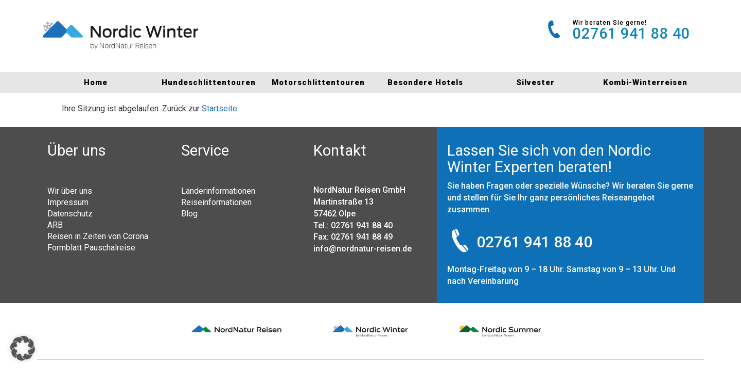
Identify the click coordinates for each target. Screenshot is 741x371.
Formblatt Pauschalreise (91, 247)
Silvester (535, 82)
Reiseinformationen (216, 202)
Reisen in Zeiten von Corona (97, 236)
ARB (55, 224)
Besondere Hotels (425, 82)
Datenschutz (70, 213)
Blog (189, 213)
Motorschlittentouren (316, 82)
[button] (22, 348)
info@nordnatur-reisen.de (362, 249)
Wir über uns (69, 190)
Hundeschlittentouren (206, 82)
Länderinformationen (218, 190)
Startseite (219, 108)
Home (96, 82)
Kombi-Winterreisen (645, 82)
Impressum (68, 202)
